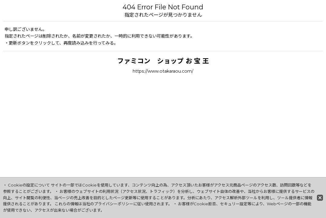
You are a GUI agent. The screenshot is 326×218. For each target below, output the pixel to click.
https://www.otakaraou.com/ (163, 71)
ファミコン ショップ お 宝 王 (163, 61)
